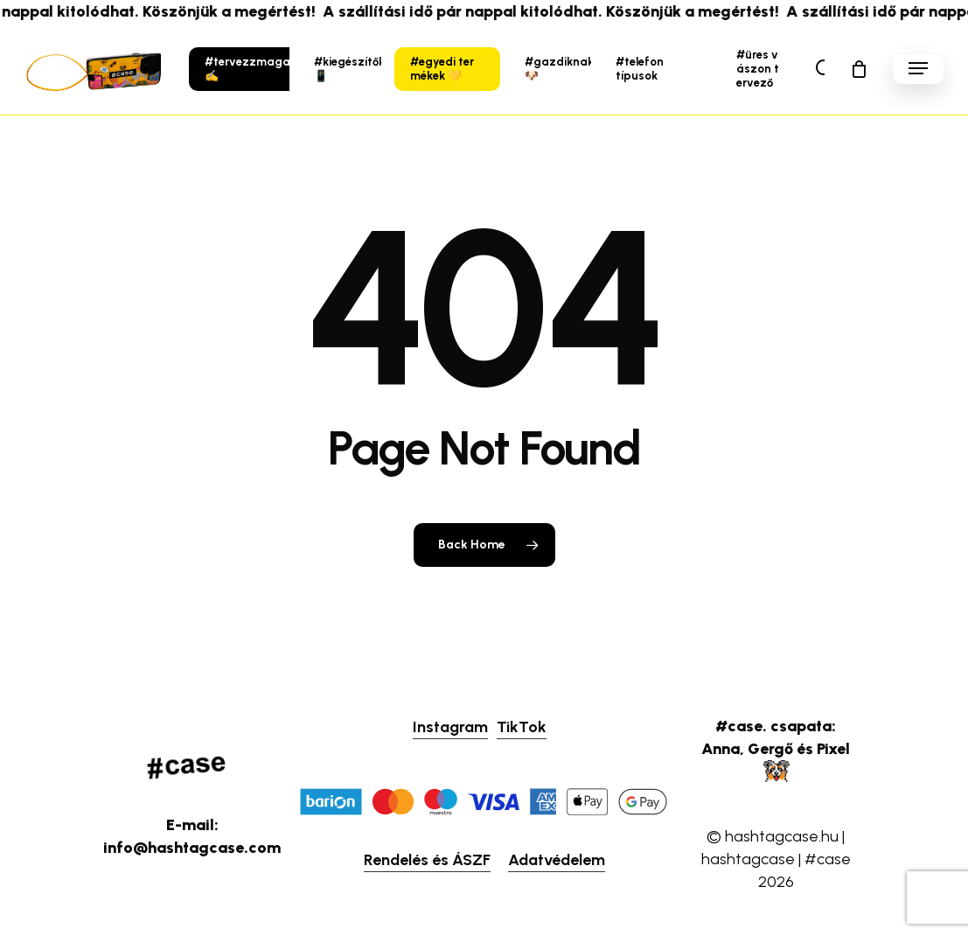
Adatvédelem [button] (556, 860)
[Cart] (858, 69)
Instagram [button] (450, 727)
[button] (918, 68)
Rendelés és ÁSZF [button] (427, 860)
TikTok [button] (522, 727)
